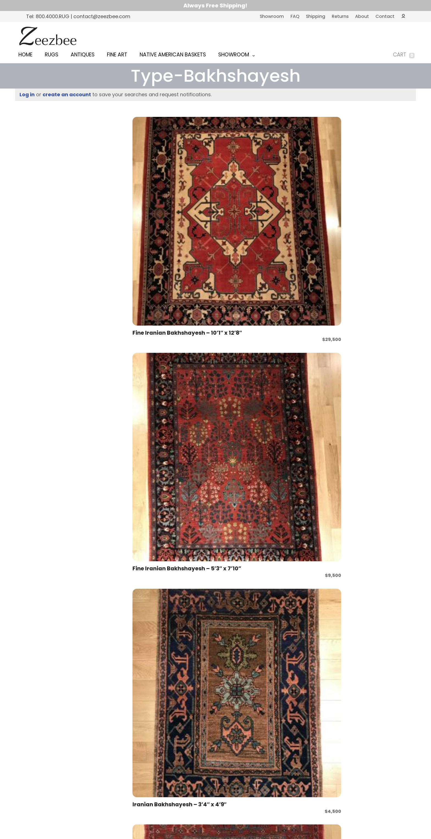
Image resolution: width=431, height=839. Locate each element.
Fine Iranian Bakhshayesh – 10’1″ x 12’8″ (152, 183)
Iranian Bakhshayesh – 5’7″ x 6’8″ (231, 377)
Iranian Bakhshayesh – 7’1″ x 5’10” (158, 571)
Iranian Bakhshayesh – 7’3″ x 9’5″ (158, 668)
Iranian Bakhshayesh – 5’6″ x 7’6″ (158, 377)
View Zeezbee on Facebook (263, 750)
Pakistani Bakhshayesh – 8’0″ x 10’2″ (370, 668)
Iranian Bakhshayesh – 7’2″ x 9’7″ (231, 571)
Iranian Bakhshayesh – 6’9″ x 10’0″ (158, 474)
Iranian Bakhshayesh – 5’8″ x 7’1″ (370, 377)
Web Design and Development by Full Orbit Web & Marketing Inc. (215, 811)
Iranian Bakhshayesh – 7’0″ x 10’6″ (376, 474)
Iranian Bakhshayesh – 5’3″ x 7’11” (158, 280)
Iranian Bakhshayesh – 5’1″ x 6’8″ (376, 183)
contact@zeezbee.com (224, 750)
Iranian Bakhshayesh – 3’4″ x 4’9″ (298, 183)
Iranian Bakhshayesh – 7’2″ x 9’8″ (304, 571)
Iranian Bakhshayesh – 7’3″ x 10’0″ (376, 571)
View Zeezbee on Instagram (275, 750)
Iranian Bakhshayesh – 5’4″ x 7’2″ (225, 280)
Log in (27, 94)
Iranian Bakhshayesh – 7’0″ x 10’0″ (231, 474)
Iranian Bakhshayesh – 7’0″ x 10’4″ (304, 474)
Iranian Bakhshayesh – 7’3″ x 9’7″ (231, 668)
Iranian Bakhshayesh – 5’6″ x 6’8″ (304, 280)
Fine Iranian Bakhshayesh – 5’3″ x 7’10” (231, 183)
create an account (67, 94)
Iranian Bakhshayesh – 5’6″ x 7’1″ (376, 280)
